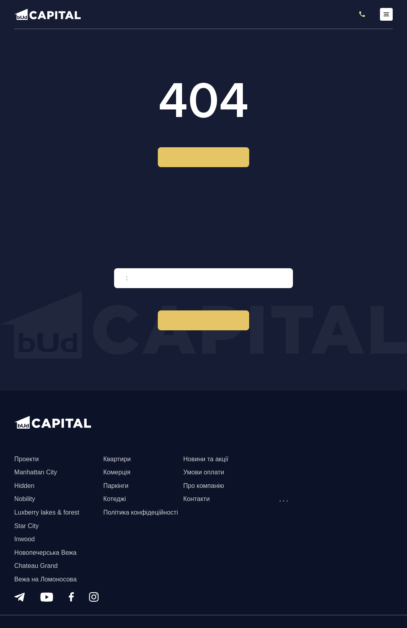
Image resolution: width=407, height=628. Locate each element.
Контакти (196, 498)
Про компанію (203, 485)
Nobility (24, 498)
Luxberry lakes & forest (46, 512)
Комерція (116, 472)
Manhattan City (35, 472)
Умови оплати (203, 472)
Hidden (24, 485)
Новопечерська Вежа (45, 552)
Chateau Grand (36, 565)
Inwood (24, 539)
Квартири (117, 459)
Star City (26, 526)
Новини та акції (206, 459)
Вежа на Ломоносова (45, 579)
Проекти (26, 459)
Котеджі (114, 498)
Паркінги (115, 485)
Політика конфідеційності (140, 512)
